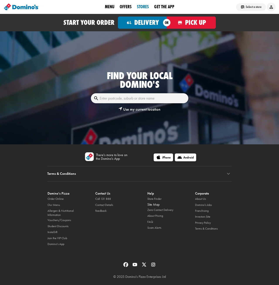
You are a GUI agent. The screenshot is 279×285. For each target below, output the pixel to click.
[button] (139, 109)
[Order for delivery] (142, 23)
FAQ (150, 222)
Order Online (56, 199)
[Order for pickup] (191, 23)
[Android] (185, 157)
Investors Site (202, 216)
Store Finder (154, 199)
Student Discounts (58, 226)
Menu (109, 7)
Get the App (164, 7)
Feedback (101, 211)
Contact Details (104, 205)
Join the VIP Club (57, 238)
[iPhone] (163, 157)
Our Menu (54, 205)
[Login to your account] (271, 7)
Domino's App (56, 244)
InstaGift (52, 232)
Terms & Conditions (206, 228)
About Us (200, 199)
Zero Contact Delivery (160, 210)
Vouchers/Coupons (59, 220)
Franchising (202, 211)
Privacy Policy (203, 223)
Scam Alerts (154, 228)
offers (126, 7)
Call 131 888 (103, 199)
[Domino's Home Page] (21, 7)
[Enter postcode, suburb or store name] (139, 98)
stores (143, 7)
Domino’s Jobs (203, 205)
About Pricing (155, 216)
